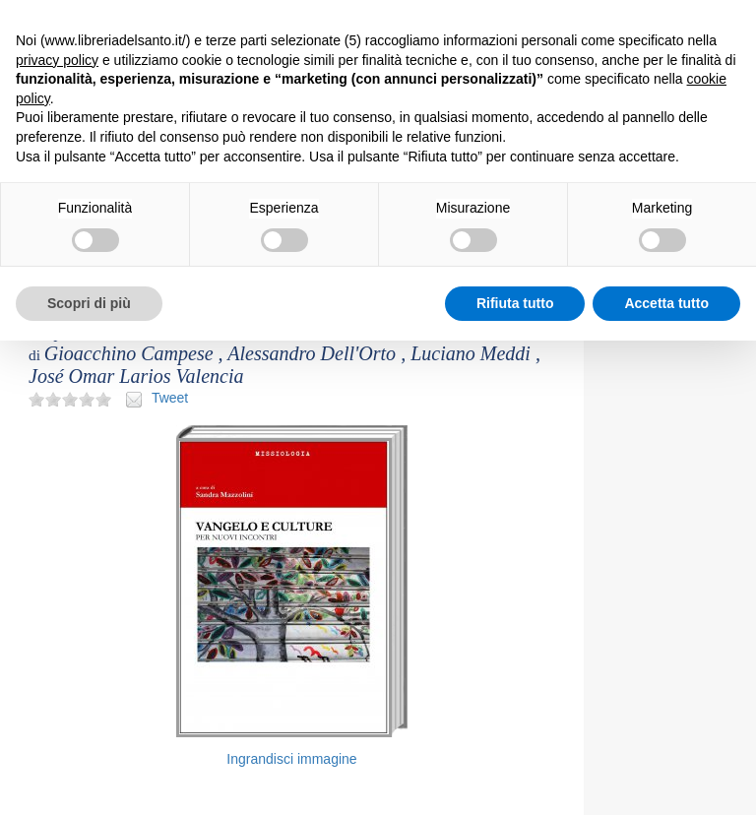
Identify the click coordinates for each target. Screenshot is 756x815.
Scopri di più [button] (89, 303)
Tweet (170, 398)
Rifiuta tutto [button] (515, 303)
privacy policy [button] (57, 60)
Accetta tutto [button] (666, 303)
